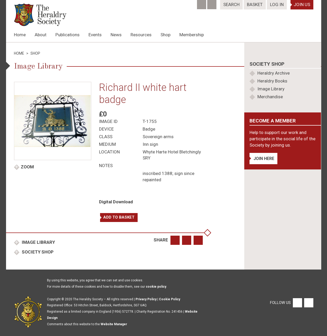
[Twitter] (212, 3)
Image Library (38, 242)
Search (231, 4)
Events (95, 34)
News (116, 34)
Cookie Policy (169, 299)
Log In (277, 4)
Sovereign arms (158, 136)
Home (20, 34)
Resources (141, 34)
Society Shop (37, 252)
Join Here (263, 158)
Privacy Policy (146, 299)
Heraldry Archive (273, 73)
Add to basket (118, 217)
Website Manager (114, 324)
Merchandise (270, 96)
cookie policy (156, 286)
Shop (165, 34)
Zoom (27, 166)
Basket (255, 4)
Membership (191, 34)
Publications (67, 34)
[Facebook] (202, 3)
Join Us (302, 4)
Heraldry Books (272, 81)
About (40, 34)
